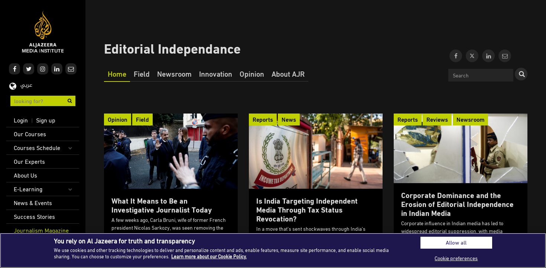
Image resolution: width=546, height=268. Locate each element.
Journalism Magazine (41, 230)
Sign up (45, 120)
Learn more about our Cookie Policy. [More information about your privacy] (209, 256)
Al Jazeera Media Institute (43, 31)
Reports (263, 119)
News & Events (33, 203)
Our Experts (29, 161)
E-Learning (28, 189)
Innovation (215, 73)
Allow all (456, 242)
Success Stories (34, 216)
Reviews (437, 119)
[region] (273, 250)
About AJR (288, 73)
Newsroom (174, 73)
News (289, 119)
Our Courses (30, 134)
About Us (25, 175)
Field (142, 73)
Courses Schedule (37, 147)
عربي (26, 85)
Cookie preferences (456, 258)
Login (21, 120)
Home (117, 73)
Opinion (252, 73)
